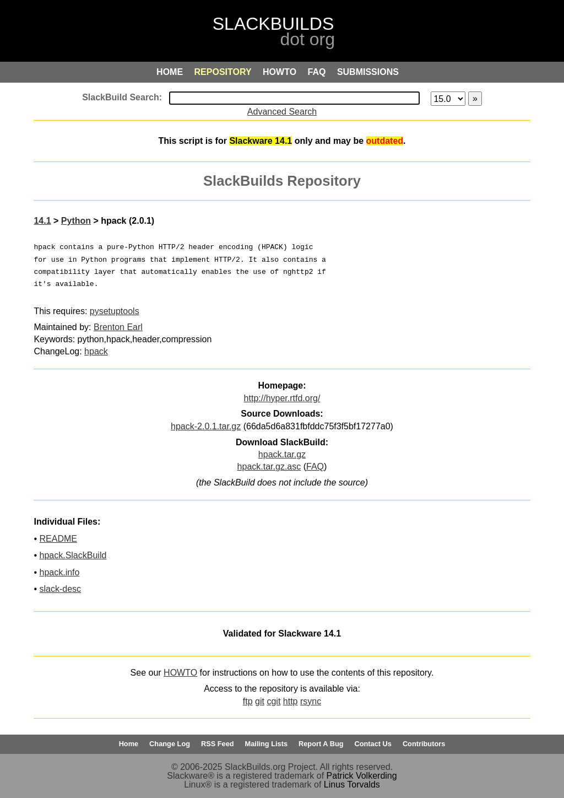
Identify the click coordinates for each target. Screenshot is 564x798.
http (290, 701)
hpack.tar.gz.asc (269, 466)
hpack (96, 351)
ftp (248, 701)
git (259, 701)
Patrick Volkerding (362, 775)
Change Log (169, 744)
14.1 (42, 220)
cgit (273, 701)
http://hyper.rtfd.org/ (282, 398)
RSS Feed (217, 744)
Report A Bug (321, 744)
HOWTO (180, 672)
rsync (310, 701)
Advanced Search (282, 111)
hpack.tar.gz (282, 454)
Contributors (424, 744)
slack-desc (60, 589)
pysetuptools (114, 311)
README (58, 538)
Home (129, 744)
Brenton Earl (118, 327)
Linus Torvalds (352, 784)
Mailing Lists (266, 744)
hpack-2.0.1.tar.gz (206, 426)
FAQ (315, 466)
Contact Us (373, 744)
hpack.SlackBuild (72, 555)
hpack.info (59, 572)
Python (76, 220)
